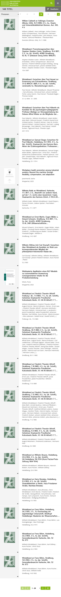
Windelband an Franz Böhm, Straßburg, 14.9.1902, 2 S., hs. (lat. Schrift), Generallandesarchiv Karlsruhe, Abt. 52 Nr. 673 (38, 561)
